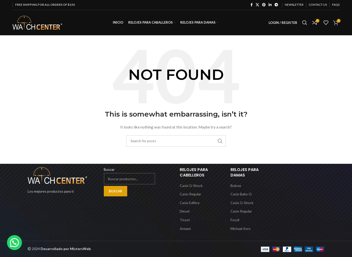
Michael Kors (241, 228)
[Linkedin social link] (270, 4)
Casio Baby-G (241, 194)
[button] (14, 242)
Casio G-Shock (191, 185)
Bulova (236, 185)
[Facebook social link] (251, 4)
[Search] (305, 23)
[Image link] (57, 175)
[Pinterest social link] (264, 4)
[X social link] (257, 4)
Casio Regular (190, 194)
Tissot (185, 220)
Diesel (184, 211)
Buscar (109, 169)
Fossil (235, 220)
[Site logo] (37, 22)
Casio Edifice (190, 203)
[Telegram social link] (276, 4)
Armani (185, 228)
